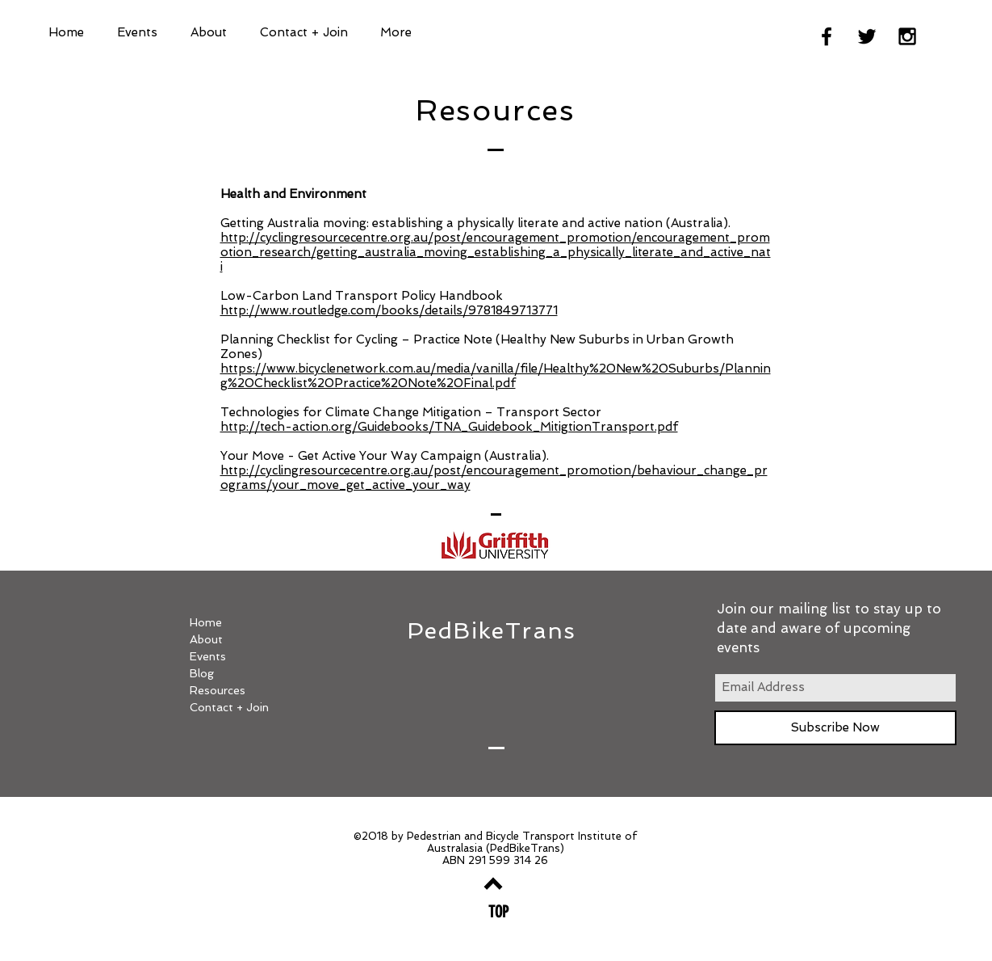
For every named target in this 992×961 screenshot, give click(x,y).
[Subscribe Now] (835, 727)
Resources (217, 690)
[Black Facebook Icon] (826, 36)
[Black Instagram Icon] (907, 36)
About (206, 639)
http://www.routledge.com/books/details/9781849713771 (389, 310)
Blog (202, 673)
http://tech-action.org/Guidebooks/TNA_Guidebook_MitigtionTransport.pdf (449, 426)
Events (208, 656)
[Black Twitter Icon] (867, 36)
